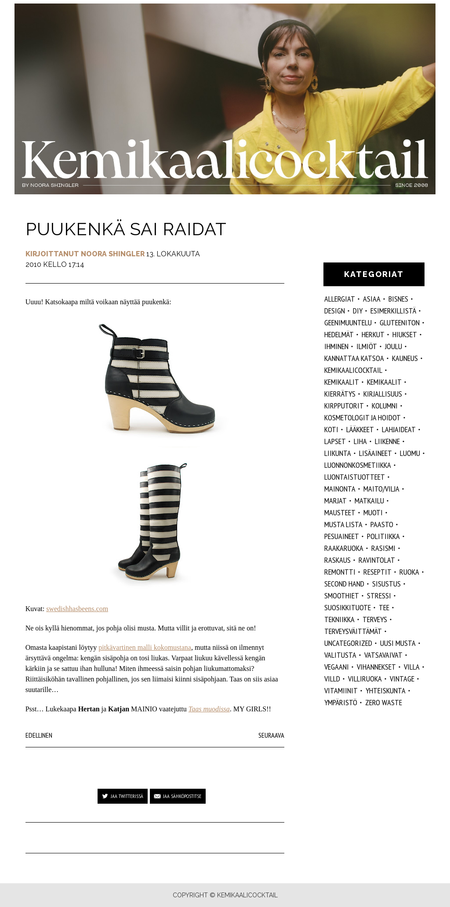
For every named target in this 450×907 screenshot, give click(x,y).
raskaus (337, 560)
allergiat (339, 299)
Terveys (375, 619)
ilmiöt (366, 346)
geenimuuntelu (348, 322)
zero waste (383, 702)
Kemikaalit (341, 382)
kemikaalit (384, 382)
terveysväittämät (353, 631)
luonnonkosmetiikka (357, 465)
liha (360, 441)
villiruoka (365, 679)
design (334, 311)
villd (332, 679)
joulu (393, 346)
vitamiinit (341, 690)
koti (331, 429)
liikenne (387, 441)
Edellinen (38, 735)
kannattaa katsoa (354, 358)
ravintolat (377, 560)
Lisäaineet (375, 453)
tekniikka (339, 619)
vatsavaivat (383, 655)
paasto (381, 524)
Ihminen (336, 346)
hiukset (404, 334)
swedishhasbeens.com (77, 608)
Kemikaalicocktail (353, 370)
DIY (358, 311)
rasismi (383, 548)
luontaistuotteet (354, 477)
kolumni (385, 406)
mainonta (340, 489)
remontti (340, 572)
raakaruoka (343, 548)
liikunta (337, 453)
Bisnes (398, 299)
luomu (410, 453)
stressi (379, 595)
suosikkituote (347, 607)
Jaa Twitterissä (127, 796)
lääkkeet (360, 429)
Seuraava (271, 735)
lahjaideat (399, 429)
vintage (402, 679)
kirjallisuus (382, 394)
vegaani (336, 667)
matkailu (369, 500)
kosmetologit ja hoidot (362, 417)
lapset (335, 441)
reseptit (377, 572)
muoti (373, 512)
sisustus (386, 584)
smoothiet (341, 595)
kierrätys (340, 394)
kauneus (405, 358)
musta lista (343, 524)
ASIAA (372, 299)
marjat (335, 500)
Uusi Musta (398, 643)
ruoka (409, 572)
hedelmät (339, 334)
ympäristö (340, 702)
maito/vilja (381, 489)
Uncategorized (348, 643)
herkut (373, 334)
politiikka (383, 536)
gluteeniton (400, 322)
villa (412, 667)
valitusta (340, 655)
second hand (344, 584)
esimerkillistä (393, 311)
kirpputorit (344, 406)
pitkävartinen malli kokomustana (144, 647)
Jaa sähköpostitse (182, 796)
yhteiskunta (386, 690)
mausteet (340, 512)
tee (384, 607)
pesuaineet (341, 536)
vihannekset (376, 667)
